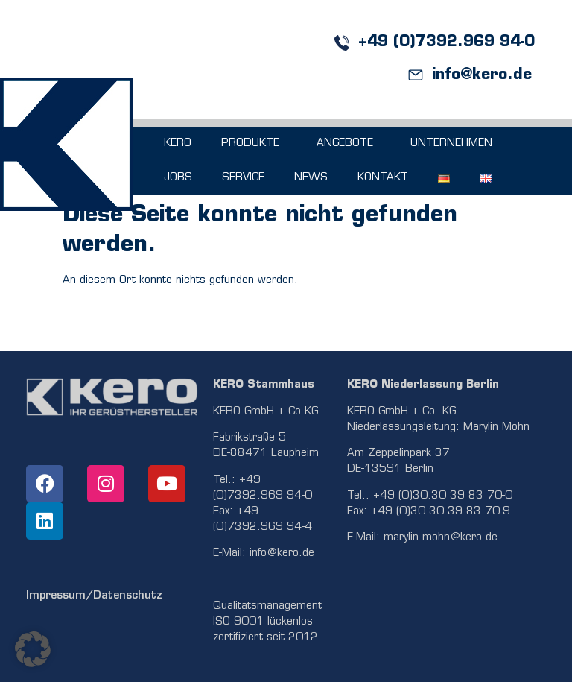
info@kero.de (282, 553)
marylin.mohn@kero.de (441, 537)
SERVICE (243, 177)
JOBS (178, 177)
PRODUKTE (254, 143)
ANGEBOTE (349, 143)
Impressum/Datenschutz (94, 596)
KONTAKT (383, 177)
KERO (177, 143)
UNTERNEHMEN (455, 143)
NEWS (311, 177)
